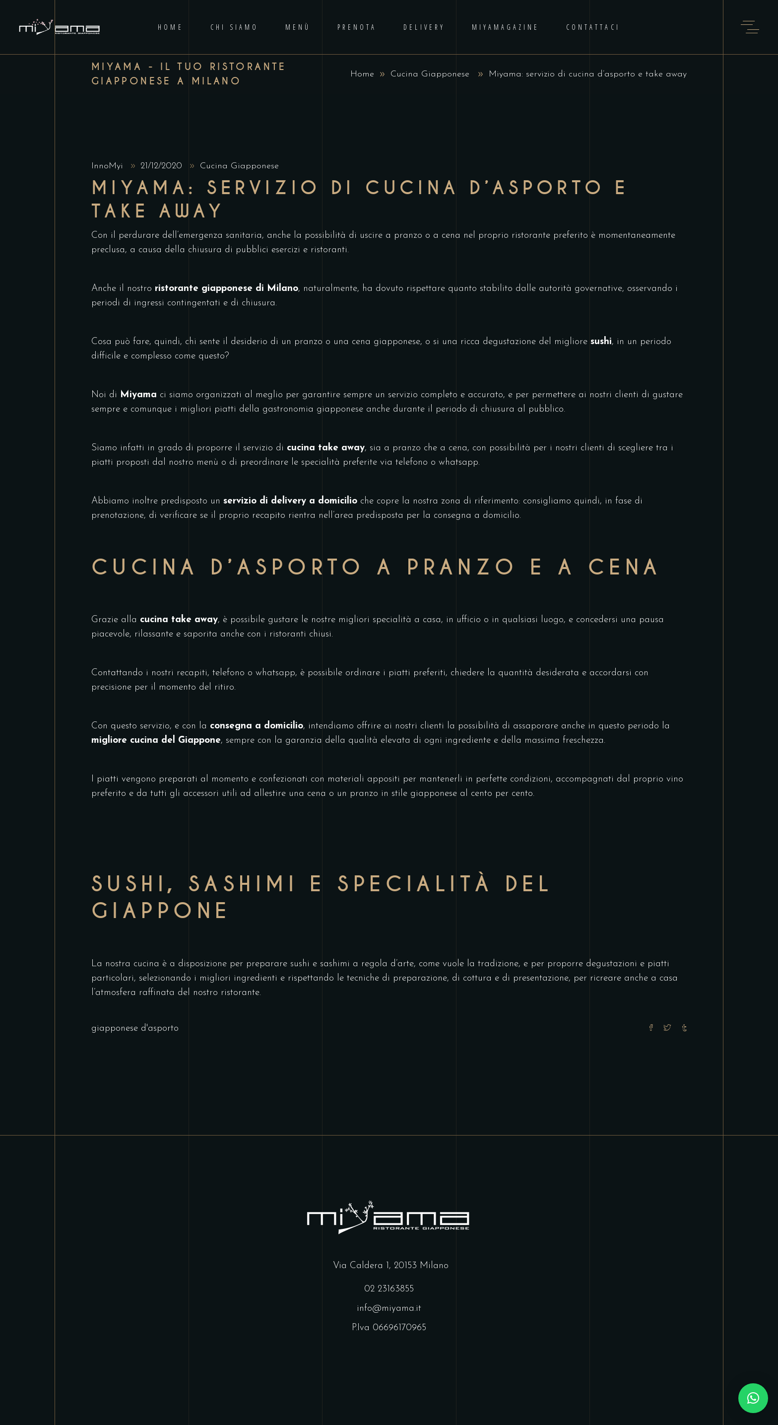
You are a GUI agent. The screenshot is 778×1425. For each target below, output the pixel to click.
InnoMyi (108, 166)
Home (362, 74)
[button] (753, 1398)
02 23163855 (389, 1289)
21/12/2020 (162, 166)
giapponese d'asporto (135, 1028)
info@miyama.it (389, 1308)
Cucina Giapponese (429, 74)
